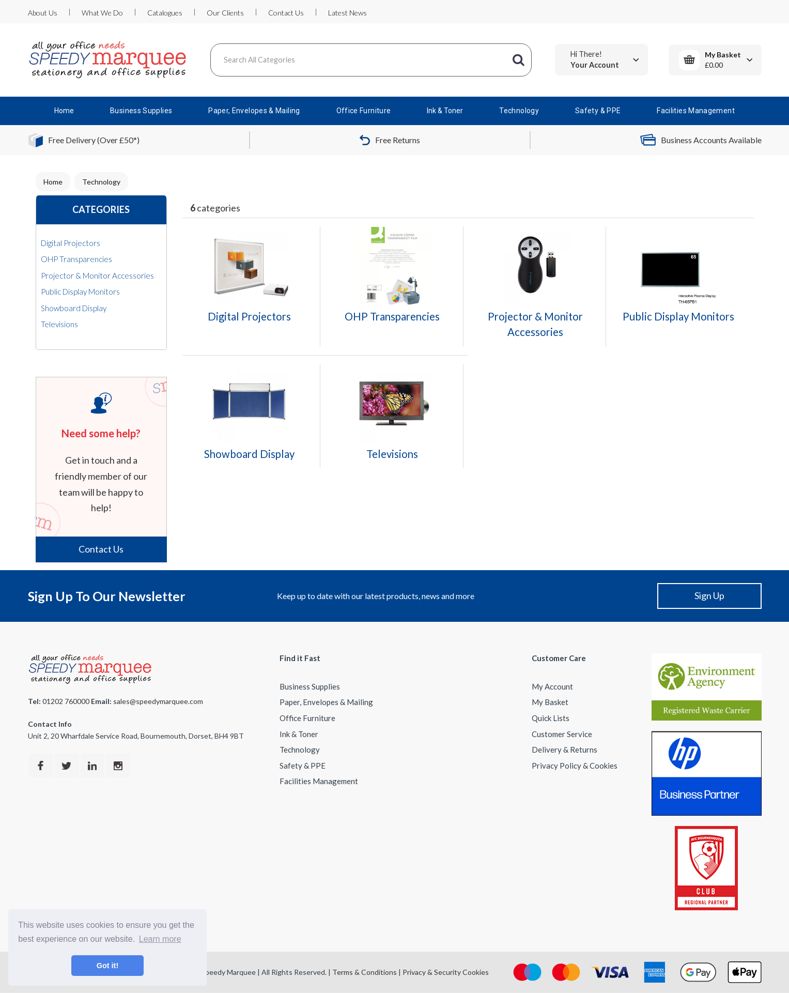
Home (64, 110)
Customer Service (562, 734)
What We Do (102, 12)
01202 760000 (65, 701)
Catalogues (164, 12)
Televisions (59, 324)
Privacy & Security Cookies (446, 972)
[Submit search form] (519, 60)
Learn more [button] (160, 939)
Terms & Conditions (364, 972)
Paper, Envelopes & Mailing (254, 110)
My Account (552, 686)
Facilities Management (696, 110)
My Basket (550, 702)
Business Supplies (141, 110)
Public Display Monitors (80, 291)
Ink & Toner (445, 110)
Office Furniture (363, 110)
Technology (519, 110)
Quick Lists (550, 718)
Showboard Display (73, 308)
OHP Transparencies (76, 259)
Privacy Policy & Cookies (574, 765)
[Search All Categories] (371, 60)
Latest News (347, 12)
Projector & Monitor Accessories (97, 275)
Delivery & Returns (564, 749)
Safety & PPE (598, 110)
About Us (42, 12)
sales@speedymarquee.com (158, 701)
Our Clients (225, 12)
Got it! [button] (107, 965)
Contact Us (286, 12)
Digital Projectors (70, 243)
